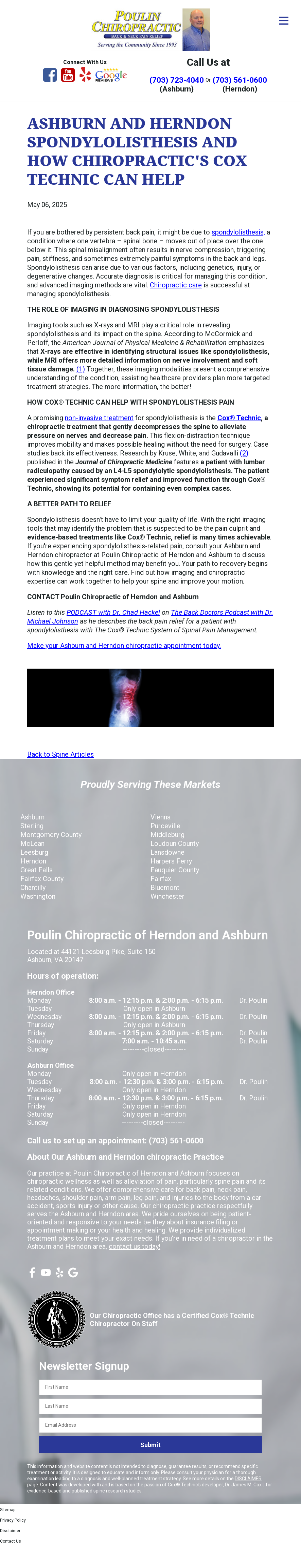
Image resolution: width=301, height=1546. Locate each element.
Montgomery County (51, 835)
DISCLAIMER (248, 1478)
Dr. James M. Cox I (244, 1484)
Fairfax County (42, 879)
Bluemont (164, 887)
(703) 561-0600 (240, 80)
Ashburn (32, 817)
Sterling (31, 826)
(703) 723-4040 (176, 80)
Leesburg (34, 852)
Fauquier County (174, 870)
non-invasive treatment (99, 418)
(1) (80, 369)
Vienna (160, 817)
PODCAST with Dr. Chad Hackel (113, 612)
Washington (37, 896)
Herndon (33, 861)
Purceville (165, 826)
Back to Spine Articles (60, 754)
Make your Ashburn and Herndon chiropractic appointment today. (124, 646)
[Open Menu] (283, 20)
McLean (32, 843)
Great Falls (36, 870)
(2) (244, 453)
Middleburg (167, 835)
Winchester (167, 896)
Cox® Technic (239, 418)
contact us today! (134, 1246)
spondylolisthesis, (238, 232)
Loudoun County (174, 843)
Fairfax (160, 879)
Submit (150, 1444)
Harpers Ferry (171, 861)
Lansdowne (167, 852)
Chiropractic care (176, 285)
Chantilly (33, 887)
